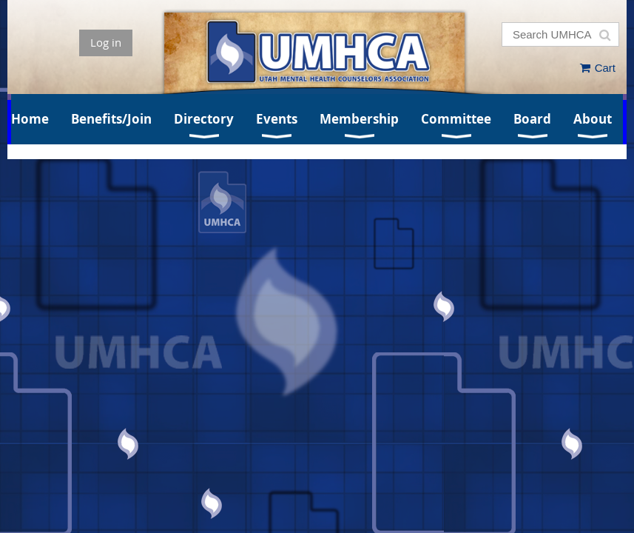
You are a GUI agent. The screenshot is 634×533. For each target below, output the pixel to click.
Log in (105, 42)
